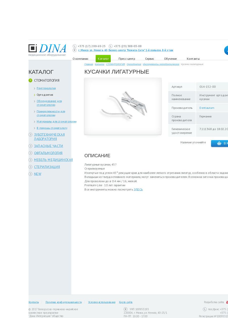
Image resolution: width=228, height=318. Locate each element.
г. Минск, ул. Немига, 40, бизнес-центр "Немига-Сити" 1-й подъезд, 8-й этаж (125, 50)
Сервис (149, 58)
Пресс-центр (127, 58)
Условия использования (101, 302)
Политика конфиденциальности (63, 302)
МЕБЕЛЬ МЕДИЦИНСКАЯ (53, 160)
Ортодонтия (45, 95)
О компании (80, 58)
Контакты (193, 58)
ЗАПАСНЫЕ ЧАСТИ (48, 146)
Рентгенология (46, 88)
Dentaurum (206, 108)
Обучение (170, 58)
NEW (37, 174)
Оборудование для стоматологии (49, 103)
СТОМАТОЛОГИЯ (47, 80)
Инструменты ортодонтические (161, 64)
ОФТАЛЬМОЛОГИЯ (48, 153)
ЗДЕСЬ (138, 189)
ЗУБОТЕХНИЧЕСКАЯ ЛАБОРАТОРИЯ (49, 136)
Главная (88, 64)
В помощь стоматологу (52, 128)
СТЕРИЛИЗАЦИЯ (47, 167)
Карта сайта (125, 302)
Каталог (99, 64)
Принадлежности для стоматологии (51, 113)
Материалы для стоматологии (56, 121)
